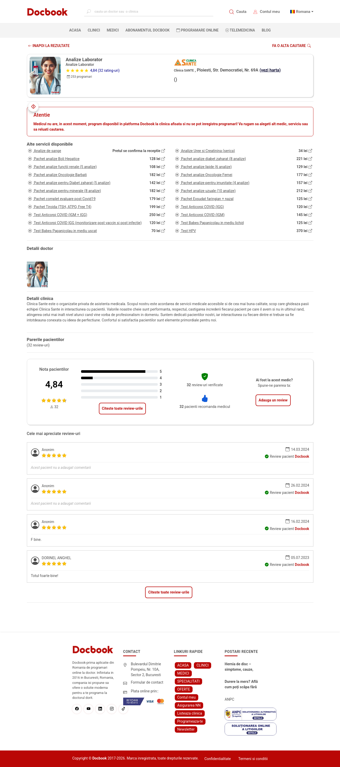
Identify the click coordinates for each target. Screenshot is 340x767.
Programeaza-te (190, 721)
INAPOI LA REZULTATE (49, 46)
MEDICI (113, 30)
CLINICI (94, 30)
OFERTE (183, 689)
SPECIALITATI (188, 681)
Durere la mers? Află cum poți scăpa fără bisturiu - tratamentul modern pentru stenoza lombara (242, 684)
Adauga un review (273, 400)
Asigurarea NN (189, 705)
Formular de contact (147, 682)
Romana (303, 11)
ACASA (76, 30)
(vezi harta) (270, 70)
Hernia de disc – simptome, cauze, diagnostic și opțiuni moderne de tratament (243, 667)
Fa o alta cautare (291, 46)
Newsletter (186, 729)
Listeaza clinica (189, 713)
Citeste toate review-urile (122, 408)
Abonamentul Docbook (147, 30)
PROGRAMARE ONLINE (197, 30)
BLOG (266, 30)
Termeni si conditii (253, 759)
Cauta (241, 11)
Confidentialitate (217, 759)
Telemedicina (240, 30)
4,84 (54, 384)
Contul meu (270, 11)
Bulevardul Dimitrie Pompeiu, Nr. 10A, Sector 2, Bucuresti (146, 669)
